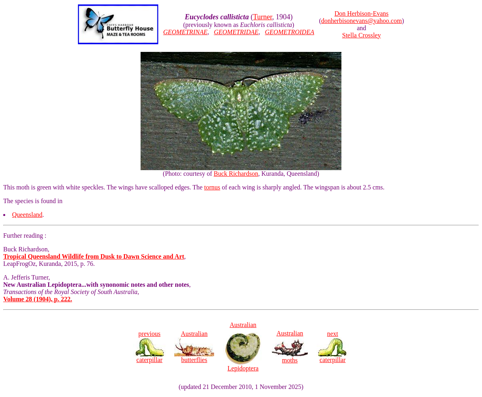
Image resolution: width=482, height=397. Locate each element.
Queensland (27, 214)
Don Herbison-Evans (362, 13)
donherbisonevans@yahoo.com (361, 20)
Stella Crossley (361, 35)
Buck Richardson (236, 173)
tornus (212, 187)
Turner (262, 17)
